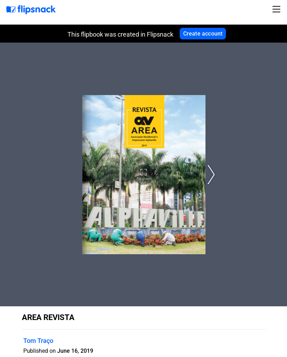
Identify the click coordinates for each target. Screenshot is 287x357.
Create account (203, 33)
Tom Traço (38, 340)
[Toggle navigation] (277, 9)
